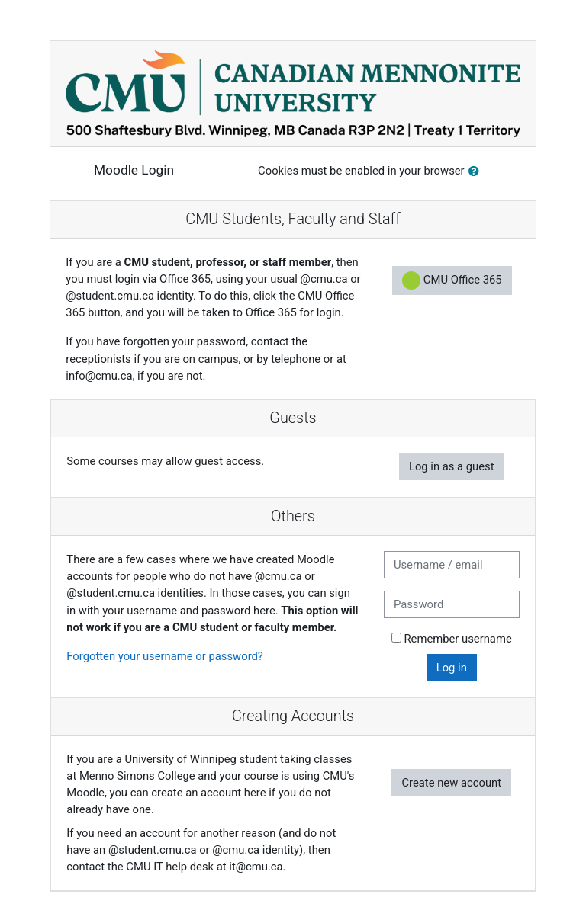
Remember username (457, 639)
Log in (451, 668)
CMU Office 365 (452, 280)
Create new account (451, 783)
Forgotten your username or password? (164, 656)
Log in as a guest (451, 466)
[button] (477, 171)
